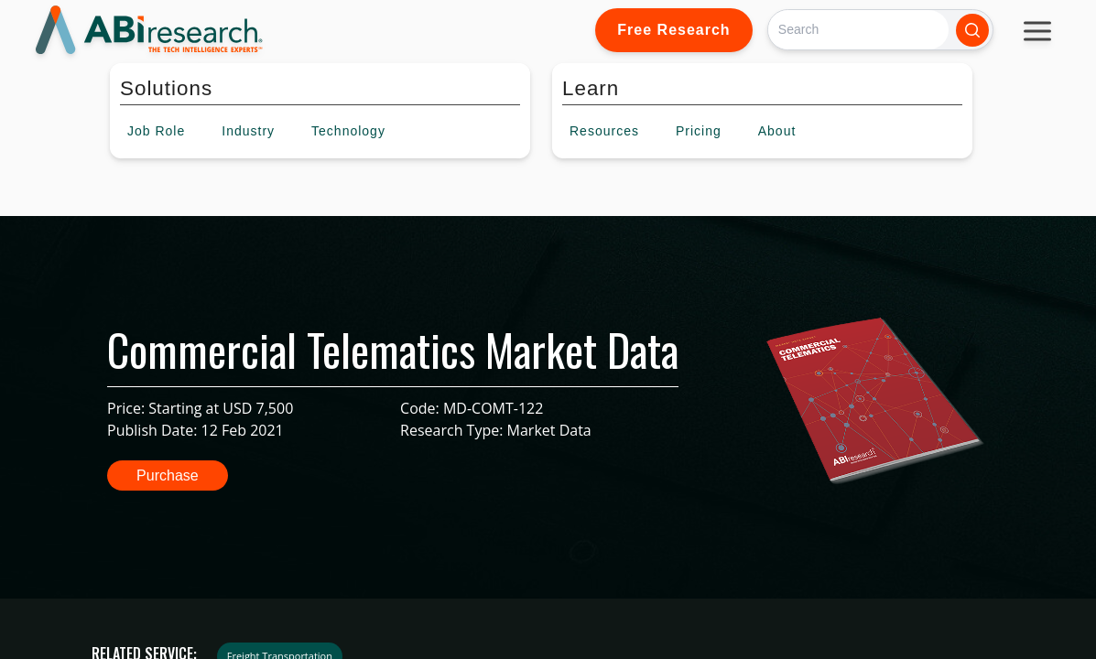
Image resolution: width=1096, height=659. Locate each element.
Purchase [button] (167, 475)
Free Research (673, 30)
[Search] (858, 29)
